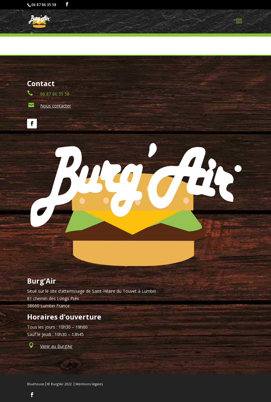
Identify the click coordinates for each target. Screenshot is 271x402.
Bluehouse (35, 384)
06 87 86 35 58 (54, 94)
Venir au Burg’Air (56, 346)
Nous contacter (55, 106)
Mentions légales (89, 384)
